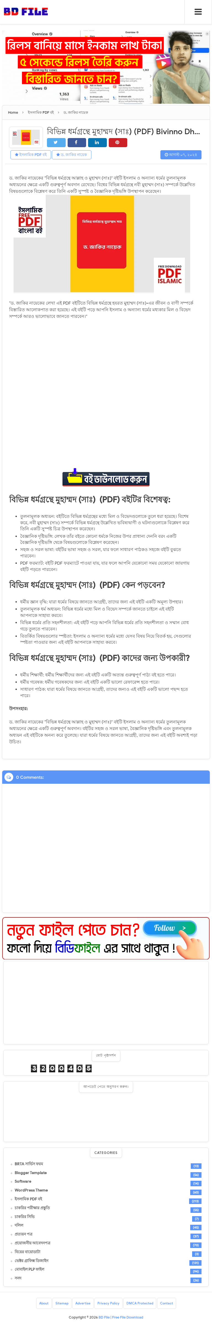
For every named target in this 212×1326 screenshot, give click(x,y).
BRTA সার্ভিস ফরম (29, 1164)
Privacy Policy (108, 1303)
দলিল (19, 1225)
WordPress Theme (31, 1190)
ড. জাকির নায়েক (71, 154)
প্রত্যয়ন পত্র (23, 1234)
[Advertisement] (106, 1002)
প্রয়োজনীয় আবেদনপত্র (32, 1243)
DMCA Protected (139, 1303)
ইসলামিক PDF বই (31, 154)
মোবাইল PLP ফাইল (29, 1269)
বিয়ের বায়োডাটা (27, 1252)
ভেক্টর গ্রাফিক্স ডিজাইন (31, 1260)
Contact (166, 1303)
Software (23, 1181)
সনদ (18, 1278)
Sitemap (61, 1303)
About (44, 1303)
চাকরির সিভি (25, 1217)
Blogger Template (31, 1173)
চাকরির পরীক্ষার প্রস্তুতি (32, 1208)
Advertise (83, 1303)
